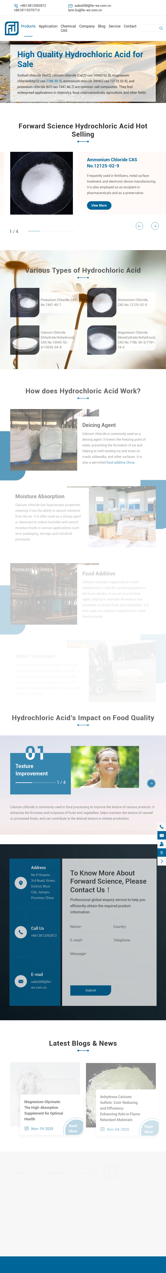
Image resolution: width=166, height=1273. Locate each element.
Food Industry (53, 1182)
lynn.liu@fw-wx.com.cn (85, 10)
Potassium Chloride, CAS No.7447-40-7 (59, 305)
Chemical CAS (87, 1182)
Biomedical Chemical (58, 1190)
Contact (130, 26)
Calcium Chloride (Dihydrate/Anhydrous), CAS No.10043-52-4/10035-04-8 (58, 343)
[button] (155, 226)
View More (99, 206)
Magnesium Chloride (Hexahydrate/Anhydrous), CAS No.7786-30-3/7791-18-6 (137, 343)
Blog (101, 26)
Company (87, 26)
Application (48, 26)
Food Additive (20, 1182)
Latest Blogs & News (83, 1043)
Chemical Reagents (24, 1190)
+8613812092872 (33, 6)
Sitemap (122, 1267)
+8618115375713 (27, 10)
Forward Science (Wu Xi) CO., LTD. (53, 1267)
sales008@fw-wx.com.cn (93, 6)
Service (114, 26)
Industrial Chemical (24, 1197)
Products (28, 26)
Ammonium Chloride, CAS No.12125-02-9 (133, 305)
